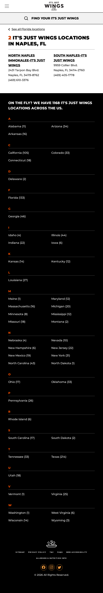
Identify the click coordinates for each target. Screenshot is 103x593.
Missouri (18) (16, 321)
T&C (52, 552)
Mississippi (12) (61, 314)
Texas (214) (58, 456)
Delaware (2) (17, 179)
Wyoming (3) (60, 520)
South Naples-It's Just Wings (70, 58)
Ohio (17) (14, 382)
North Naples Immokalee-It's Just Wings (26, 60)
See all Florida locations (28, 29)
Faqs (60, 552)
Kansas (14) (16, 261)
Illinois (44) (58, 235)
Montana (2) (59, 321)
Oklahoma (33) (61, 382)
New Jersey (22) (62, 348)
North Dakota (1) (63, 363)
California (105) (18, 152)
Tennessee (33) (18, 456)
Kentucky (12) (60, 261)
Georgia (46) (17, 216)
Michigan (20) (60, 306)
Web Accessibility (76, 552)
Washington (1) (18, 512)
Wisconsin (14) (18, 520)
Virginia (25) (59, 494)
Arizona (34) (59, 126)
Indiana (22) (16, 242)
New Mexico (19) (19, 355)
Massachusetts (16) (21, 306)
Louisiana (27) (18, 280)
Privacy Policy (37, 552)
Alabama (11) (17, 126)
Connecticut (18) (19, 160)
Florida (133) (16, 197)
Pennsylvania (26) (20, 400)
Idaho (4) (14, 235)
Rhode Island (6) (19, 419)
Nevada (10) (59, 340)
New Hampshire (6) (22, 348)
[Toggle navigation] (6, 6)
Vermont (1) (16, 494)
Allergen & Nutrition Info (51, 558)
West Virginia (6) (63, 512)
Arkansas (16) (17, 134)
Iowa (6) (56, 242)
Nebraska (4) (17, 340)
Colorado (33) (60, 152)
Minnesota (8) (18, 314)
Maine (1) (14, 298)
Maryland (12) (60, 298)
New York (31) (60, 355)
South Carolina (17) (21, 438)
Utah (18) (14, 475)
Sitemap (20, 552)
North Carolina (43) (21, 363)
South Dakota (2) (63, 438)
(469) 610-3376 (18, 80)
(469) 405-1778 (64, 75)
